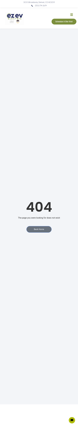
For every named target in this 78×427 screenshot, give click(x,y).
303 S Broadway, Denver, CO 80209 (39, 2)
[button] (71, 14)
